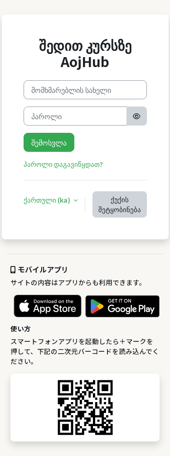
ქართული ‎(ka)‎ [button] (48, 199)
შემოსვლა (49, 142)
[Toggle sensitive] (136, 116)
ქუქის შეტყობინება (119, 204)
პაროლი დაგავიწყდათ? (63, 164)
